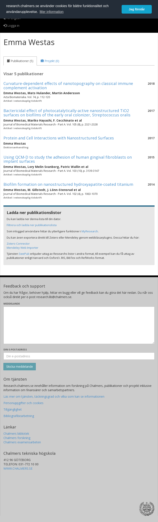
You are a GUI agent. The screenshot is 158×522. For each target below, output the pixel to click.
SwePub (24, 254)
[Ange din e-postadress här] (79, 356)
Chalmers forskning (16, 438)
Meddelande (11, 303)
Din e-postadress (15, 349)
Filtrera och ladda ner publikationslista (32, 225)
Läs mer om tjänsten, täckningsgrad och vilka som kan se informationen (53, 396)
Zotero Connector (18, 243)
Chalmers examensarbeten (22, 442)
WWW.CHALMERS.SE (18, 468)
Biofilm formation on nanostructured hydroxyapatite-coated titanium (68, 184)
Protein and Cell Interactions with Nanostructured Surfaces (58, 138)
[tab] (20, 61)
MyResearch (90, 231)
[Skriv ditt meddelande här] (79, 325)
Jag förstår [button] (137, 9)
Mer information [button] (52, 12)
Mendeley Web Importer (22, 248)
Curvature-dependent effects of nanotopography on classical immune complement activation (68, 85)
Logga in (11, 25)
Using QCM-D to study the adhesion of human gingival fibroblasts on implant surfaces (67, 159)
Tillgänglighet (12, 409)
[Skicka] (19, 366)
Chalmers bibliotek (16, 433)
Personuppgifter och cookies (23, 403)
